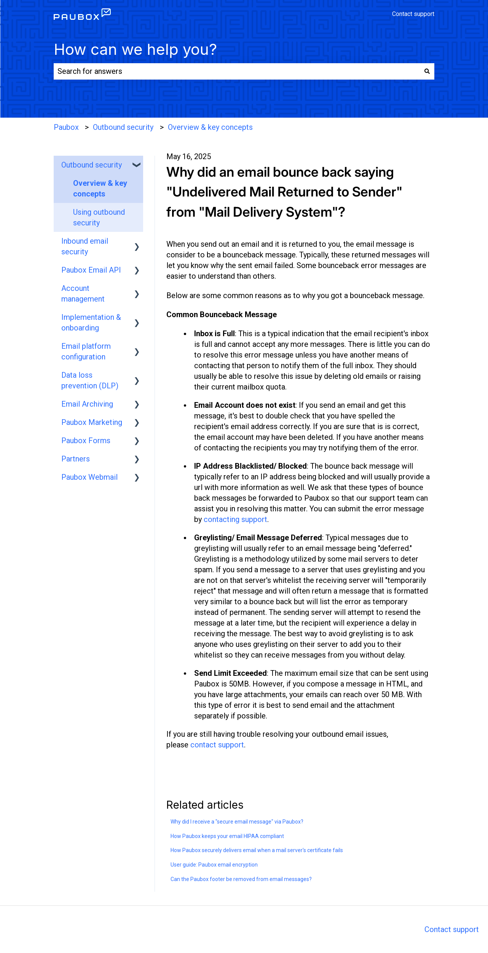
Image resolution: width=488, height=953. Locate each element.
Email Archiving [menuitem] (87, 404)
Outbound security (123, 127)
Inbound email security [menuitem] (84, 246)
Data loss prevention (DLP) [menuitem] (89, 380)
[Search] (427, 71)
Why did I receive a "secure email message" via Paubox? (237, 822)
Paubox (66, 127)
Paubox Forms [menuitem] (85, 440)
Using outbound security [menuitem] (99, 217)
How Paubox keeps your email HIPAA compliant (227, 836)
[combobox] (237, 71)
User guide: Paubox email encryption (214, 865)
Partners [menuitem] (75, 458)
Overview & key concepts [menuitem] (100, 188)
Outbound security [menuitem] (91, 164)
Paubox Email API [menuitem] (91, 270)
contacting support (235, 519)
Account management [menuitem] (83, 293)
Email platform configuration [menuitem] (86, 351)
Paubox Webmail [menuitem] (89, 477)
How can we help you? (135, 49)
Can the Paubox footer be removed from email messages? (241, 879)
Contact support (413, 14)
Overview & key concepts (210, 127)
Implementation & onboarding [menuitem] (91, 322)
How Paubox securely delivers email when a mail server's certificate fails (257, 850)
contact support (217, 744)
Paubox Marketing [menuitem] (91, 422)
